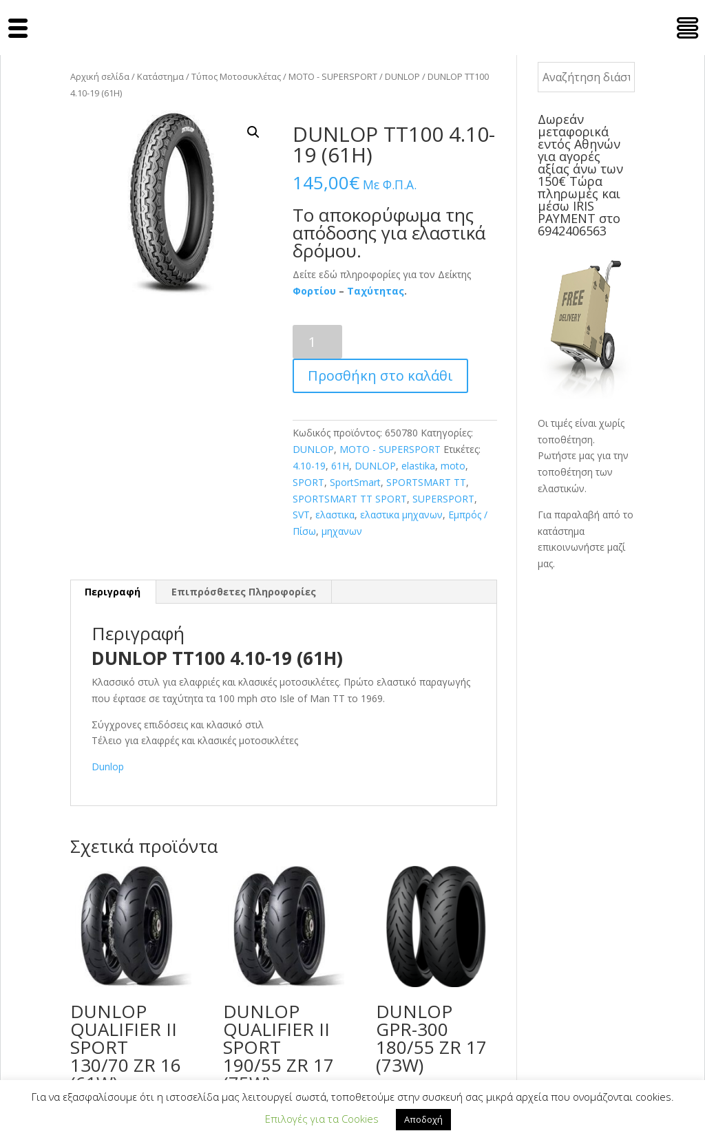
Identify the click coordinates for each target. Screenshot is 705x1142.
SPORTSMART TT (426, 482)
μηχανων (342, 531)
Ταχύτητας (375, 290)
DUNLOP (402, 76)
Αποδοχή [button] (423, 1119)
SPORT (308, 482)
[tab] (113, 592)
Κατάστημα (160, 76)
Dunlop (108, 766)
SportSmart (355, 482)
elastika (418, 465)
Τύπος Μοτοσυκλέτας (236, 76)
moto (453, 465)
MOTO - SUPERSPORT (332, 76)
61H (340, 465)
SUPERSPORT (443, 498)
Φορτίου (314, 290)
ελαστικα (335, 514)
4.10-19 (309, 465)
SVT (301, 514)
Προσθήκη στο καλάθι (380, 375)
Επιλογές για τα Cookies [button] (322, 1118)
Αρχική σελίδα (99, 76)
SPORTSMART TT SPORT (350, 498)
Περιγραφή (112, 591)
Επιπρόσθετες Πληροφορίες (243, 591)
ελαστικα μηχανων (401, 514)
